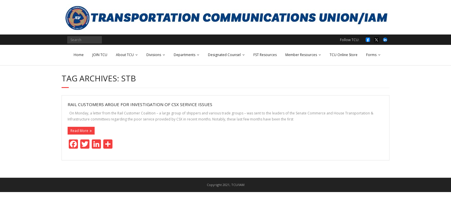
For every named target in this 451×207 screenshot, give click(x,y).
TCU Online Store (344, 54)
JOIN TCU (99, 54)
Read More (79, 130)
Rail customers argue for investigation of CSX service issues (140, 104)
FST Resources (265, 54)
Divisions (153, 54)
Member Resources (301, 54)
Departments (184, 54)
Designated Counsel (224, 54)
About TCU (125, 54)
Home (79, 54)
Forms (371, 54)
